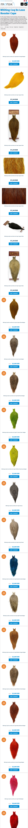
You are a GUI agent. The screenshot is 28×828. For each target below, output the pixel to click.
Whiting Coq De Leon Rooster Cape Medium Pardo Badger (14, 688)
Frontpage (2, 7)
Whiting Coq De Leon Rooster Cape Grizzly (14, 505)
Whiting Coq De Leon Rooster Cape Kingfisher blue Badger (14, 579)
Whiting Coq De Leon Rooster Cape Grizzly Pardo (14, 542)
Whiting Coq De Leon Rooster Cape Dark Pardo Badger (14, 395)
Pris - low (11, 27)
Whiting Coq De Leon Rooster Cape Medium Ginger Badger (14, 652)
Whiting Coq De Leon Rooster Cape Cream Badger (14, 359)
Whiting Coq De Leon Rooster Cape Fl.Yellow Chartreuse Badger (14, 469)
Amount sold (3, 28)
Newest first (21, 27)
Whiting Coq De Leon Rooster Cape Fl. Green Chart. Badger (14, 432)
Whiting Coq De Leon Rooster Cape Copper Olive (14, 94)
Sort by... (1, 27)
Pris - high (7, 27)
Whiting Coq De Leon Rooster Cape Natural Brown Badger (14, 725)
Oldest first (16, 27)
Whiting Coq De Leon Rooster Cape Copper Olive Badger (14, 322)
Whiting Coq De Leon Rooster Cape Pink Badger (14, 798)
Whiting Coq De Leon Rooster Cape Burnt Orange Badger (14, 56)
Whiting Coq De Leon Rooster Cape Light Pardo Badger (14, 615)
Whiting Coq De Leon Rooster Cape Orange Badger (14, 762)
